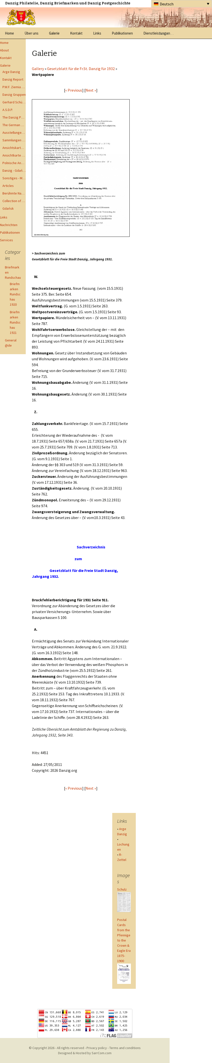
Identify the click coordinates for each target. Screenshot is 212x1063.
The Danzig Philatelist (14, 117)
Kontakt (76, 33)
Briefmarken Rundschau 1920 (15, 294)
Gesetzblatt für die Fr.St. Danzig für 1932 (81, 68)
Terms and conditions (125, 1048)
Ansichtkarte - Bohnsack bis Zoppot (14, 155)
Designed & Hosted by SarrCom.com (85, 1053)
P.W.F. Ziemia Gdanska (14, 87)
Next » (91, 90)
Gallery (38, 68)
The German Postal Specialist (14, 125)
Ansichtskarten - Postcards (14, 147)
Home (9, 33)
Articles (8, 185)
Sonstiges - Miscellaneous (14, 178)
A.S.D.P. (7, 110)
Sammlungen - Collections (14, 140)
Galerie (54, 33)
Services (6, 240)
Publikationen (122, 33)
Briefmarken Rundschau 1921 (15, 322)
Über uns (31, 33)
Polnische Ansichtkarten (14, 163)
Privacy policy (97, 1048)
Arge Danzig (11, 72)
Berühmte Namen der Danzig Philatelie (14, 193)
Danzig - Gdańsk (14, 170)
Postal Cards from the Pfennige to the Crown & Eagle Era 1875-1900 (124, 940)
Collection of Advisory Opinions (14, 201)
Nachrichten (8, 225)
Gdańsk (8, 208)
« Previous (73, 90)
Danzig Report (12, 79)
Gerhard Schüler (14, 102)
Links (97, 33)
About (4, 50)
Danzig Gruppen (14, 94)
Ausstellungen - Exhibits (14, 132)
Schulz (122, 889)
